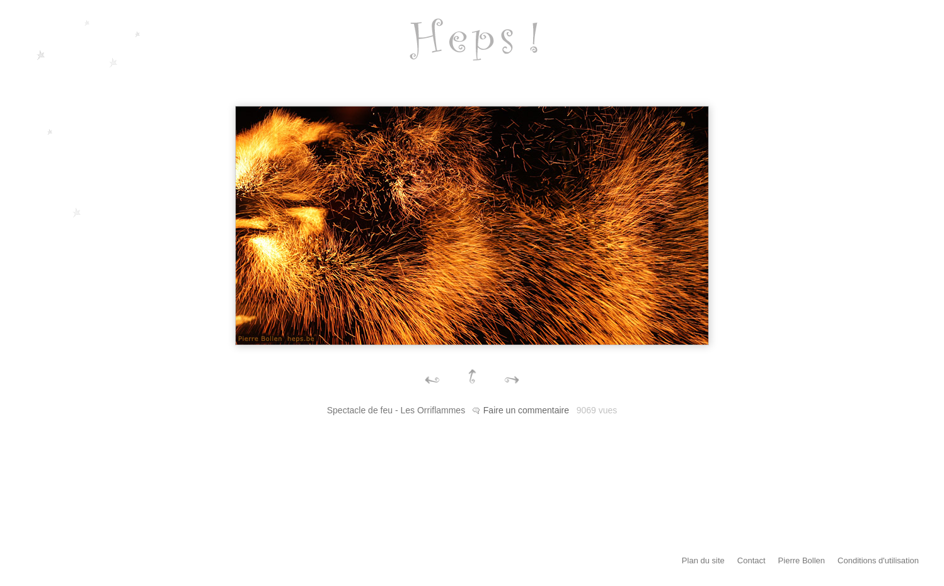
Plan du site (703, 560)
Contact (751, 560)
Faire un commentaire (526, 410)
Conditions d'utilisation (878, 560)
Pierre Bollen (801, 560)
